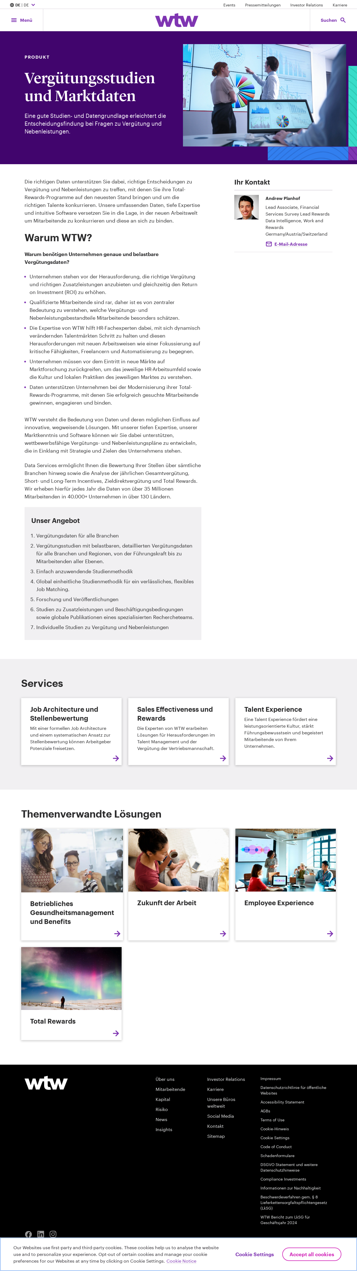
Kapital (163, 1099)
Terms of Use (272, 1119)
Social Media (220, 1116)
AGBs (265, 1110)
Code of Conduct (276, 1146)
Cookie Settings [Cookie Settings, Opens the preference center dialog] (254, 1254)
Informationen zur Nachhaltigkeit (290, 1188)
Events (229, 5)
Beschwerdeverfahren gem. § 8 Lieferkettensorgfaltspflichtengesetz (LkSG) (293, 1202)
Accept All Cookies (312, 1254)
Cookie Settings (275, 1137)
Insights (164, 1129)
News (161, 1119)
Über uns (165, 1079)
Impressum (270, 1078)
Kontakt (215, 1126)
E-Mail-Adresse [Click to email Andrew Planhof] (290, 244)
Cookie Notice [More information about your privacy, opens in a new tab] (181, 1260)
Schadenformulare (277, 1155)
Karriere (340, 5)
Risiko (162, 1109)
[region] (178, 1254)
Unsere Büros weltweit (221, 1102)
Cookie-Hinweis (274, 1128)
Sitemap (216, 1136)
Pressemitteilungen (263, 5)
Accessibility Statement (282, 1102)
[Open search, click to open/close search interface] (333, 20)
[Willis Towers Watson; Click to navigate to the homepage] (177, 20)
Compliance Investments (283, 1179)
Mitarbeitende (170, 1089)
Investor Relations (306, 5)
